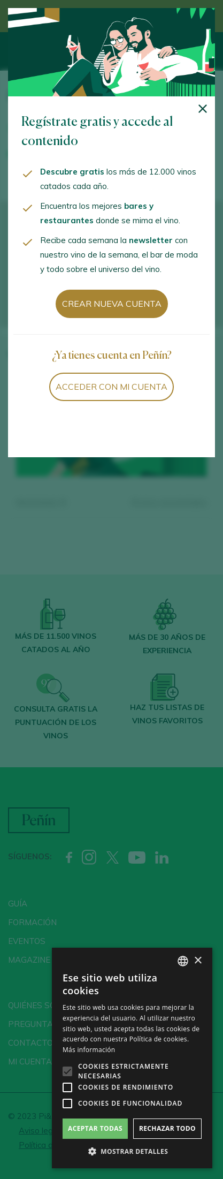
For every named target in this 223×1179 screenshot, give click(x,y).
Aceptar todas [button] (95, 1128)
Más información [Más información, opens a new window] (89, 1049)
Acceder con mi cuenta (111, 386)
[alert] (132, 1058)
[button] (132, 1152)
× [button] (198, 961)
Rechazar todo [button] (167, 1128)
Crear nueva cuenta (112, 303)
